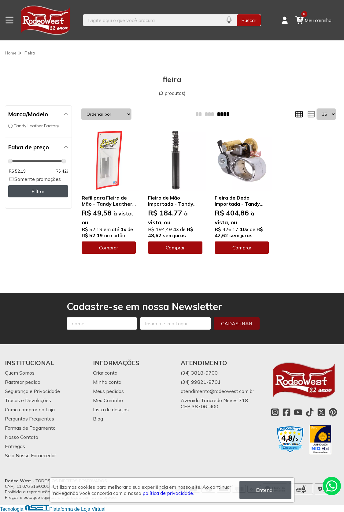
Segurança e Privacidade (32, 391)
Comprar (108, 248)
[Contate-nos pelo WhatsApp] (332, 486)
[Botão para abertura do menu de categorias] (9, 20)
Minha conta (107, 382)
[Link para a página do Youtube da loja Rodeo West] (298, 412)
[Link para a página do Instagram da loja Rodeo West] (275, 412)
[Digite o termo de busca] (152, 20)
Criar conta (105, 373)
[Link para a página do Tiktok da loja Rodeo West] (309, 412)
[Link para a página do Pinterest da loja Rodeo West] (333, 412)
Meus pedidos (108, 391)
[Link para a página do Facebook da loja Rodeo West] (286, 412)
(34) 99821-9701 (201, 382)
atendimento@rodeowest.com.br (217, 391)
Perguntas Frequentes (29, 419)
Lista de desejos (111, 409)
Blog (98, 419)
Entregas (15, 446)
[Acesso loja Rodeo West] (284, 20)
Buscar (248, 20)
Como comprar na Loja (30, 409)
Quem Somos (20, 373)
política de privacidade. (168, 493)
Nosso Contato (21, 437)
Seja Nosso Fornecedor (30, 455)
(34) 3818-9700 (199, 373)
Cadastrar (236, 323)
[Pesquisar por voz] (229, 20)
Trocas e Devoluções (28, 400)
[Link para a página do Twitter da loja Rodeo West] (321, 412)
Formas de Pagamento (30, 428)
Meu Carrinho (108, 400)
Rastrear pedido (22, 382)
